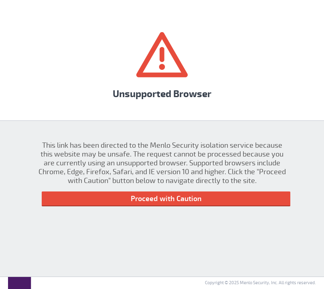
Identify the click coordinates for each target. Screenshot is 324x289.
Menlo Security (254, 282)
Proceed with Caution (166, 198)
